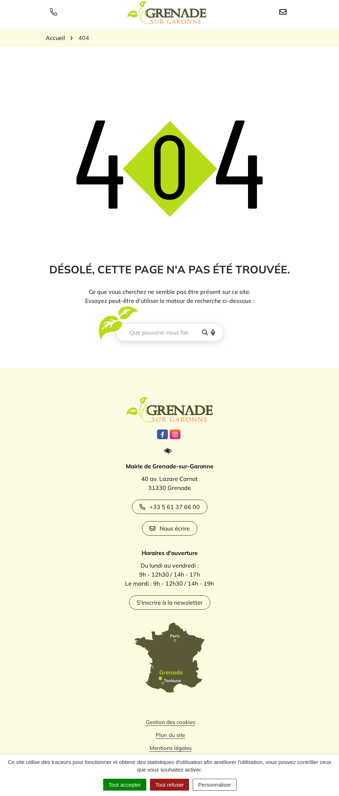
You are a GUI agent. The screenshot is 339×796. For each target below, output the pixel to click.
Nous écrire (170, 528)
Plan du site (170, 735)
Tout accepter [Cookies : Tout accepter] (125, 785)
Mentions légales (171, 748)
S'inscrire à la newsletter (170, 602)
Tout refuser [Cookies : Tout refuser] (169, 785)
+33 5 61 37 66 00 (169, 506)
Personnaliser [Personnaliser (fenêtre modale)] (214, 785)
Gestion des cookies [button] (170, 722)
